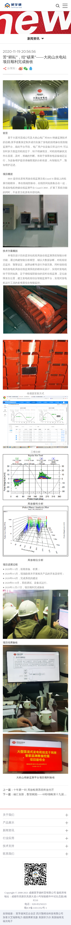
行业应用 (8, 838)
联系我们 (8, 853)
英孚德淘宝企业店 (25, 913)
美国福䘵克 (57, 917)
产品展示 (8, 822)
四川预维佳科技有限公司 (49, 913)
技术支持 (8, 845)
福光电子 (8, 921)
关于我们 (8, 814)
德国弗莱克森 (30, 917)
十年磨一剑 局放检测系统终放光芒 (33, 789)
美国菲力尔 (45, 917)
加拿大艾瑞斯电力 (13, 917)
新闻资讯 (8, 830)
